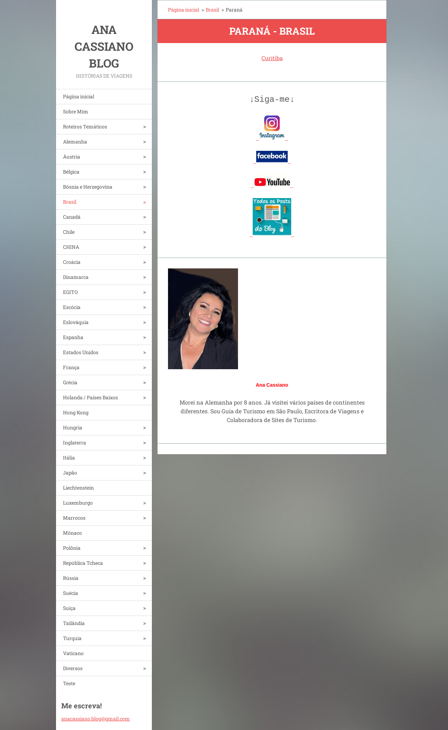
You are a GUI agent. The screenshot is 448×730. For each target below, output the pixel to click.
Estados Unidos (80, 352)
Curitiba (272, 58)
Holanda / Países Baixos (90, 397)
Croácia (71, 262)
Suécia (70, 593)
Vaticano (73, 653)
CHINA (71, 247)
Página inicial (78, 96)
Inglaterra (74, 442)
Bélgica (71, 171)
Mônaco (72, 532)
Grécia (70, 382)
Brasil (69, 201)
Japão (70, 472)
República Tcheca (83, 563)
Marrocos (74, 517)
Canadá (71, 216)
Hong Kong (76, 412)
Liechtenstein (78, 487)
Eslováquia (76, 322)
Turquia (72, 638)
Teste (69, 683)
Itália (69, 457)
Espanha (73, 337)
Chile (69, 232)
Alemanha (75, 141)
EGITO (70, 292)
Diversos (73, 668)
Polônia (71, 548)
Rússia (70, 578)
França (71, 367)
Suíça (69, 608)
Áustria (71, 156)
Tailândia (74, 623)
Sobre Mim (75, 111)
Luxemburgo (78, 502)
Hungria (72, 427)
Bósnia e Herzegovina (87, 186)
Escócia (71, 307)
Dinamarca (76, 277)
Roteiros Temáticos (85, 126)
